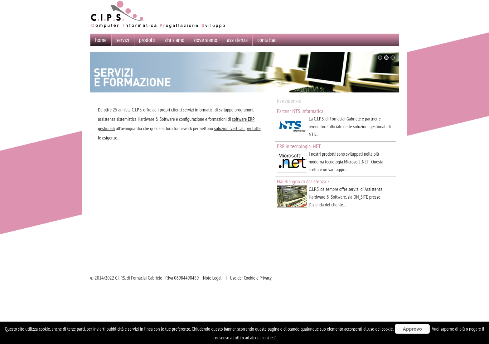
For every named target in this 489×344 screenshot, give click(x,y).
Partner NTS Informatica (300, 111)
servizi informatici (198, 109)
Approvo (412, 329)
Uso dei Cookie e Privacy (251, 278)
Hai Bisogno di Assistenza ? (303, 181)
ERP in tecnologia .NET (299, 146)
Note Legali (213, 278)
